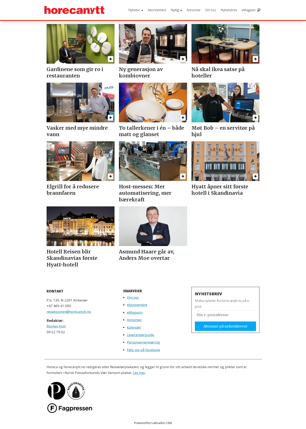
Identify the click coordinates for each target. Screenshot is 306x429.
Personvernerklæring (143, 342)
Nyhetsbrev (229, 10)
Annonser (194, 10)
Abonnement (157, 10)
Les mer (139, 372)
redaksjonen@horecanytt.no (69, 311)
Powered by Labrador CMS (153, 423)
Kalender (134, 327)
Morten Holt (56, 326)
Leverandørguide (140, 335)
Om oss (210, 10)
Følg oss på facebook (143, 350)
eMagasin (248, 10)
